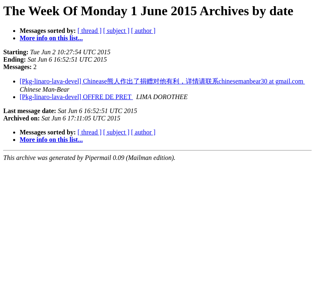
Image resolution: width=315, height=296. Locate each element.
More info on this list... (51, 38)
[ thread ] (90, 30)
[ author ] (143, 30)
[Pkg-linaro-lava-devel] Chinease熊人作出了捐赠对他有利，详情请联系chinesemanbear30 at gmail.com (162, 81)
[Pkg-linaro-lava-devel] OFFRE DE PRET (76, 96)
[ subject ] (116, 30)
